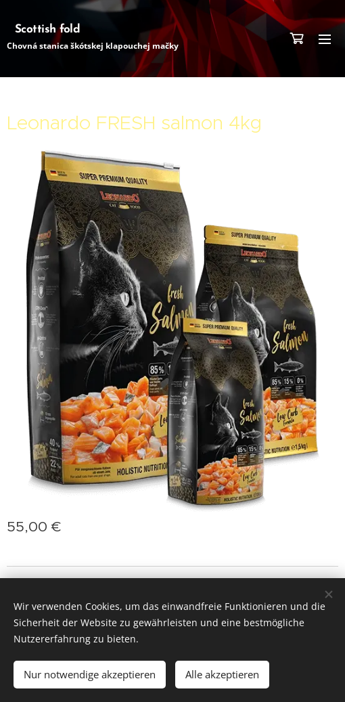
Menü (325, 39)
